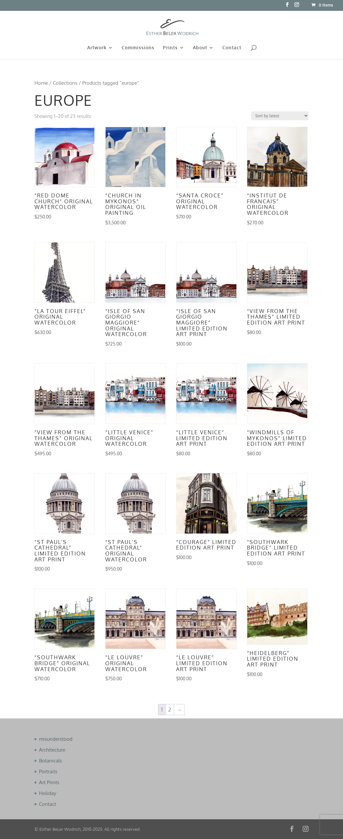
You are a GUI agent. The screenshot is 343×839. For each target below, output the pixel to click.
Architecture (52, 750)
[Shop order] (280, 115)
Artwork (97, 47)
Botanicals (50, 761)
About (200, 47)
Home (41, 83)
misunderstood (55, 739)
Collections (65, 83)
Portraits (48, 771)
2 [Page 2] (169, 709)
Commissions (138, 47)
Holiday (47, 793)
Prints (170, 47)
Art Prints (49, 782)
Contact (231, 47)
